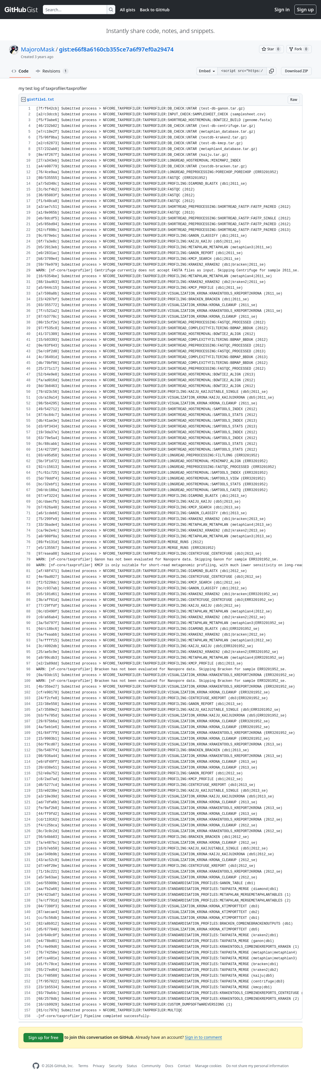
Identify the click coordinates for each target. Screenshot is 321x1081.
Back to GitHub (154, 9)
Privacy (99, 1065)
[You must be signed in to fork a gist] (299, 49)
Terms (83, 1065)
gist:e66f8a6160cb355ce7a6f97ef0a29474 (116, 49)
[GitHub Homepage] (35, 1065)
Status (132, 1065)
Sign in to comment (203, 1037)
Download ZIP (296, 71)
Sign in (282, 9)
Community (151, 1065)
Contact (184, 1065)
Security (115, 1065)
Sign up (305, 9)
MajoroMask (37, 49)
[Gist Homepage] (21, 9)
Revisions (52, 71)
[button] (271, 71)
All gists (127, 9)
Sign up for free (43, 1037)
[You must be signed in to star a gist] (271, 49)
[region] (160, 562)
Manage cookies (208, 1065)
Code (20, 71)
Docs (169, 1065)
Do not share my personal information (257, 1065)
